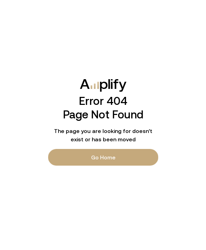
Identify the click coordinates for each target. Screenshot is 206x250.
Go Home (103, 157)
